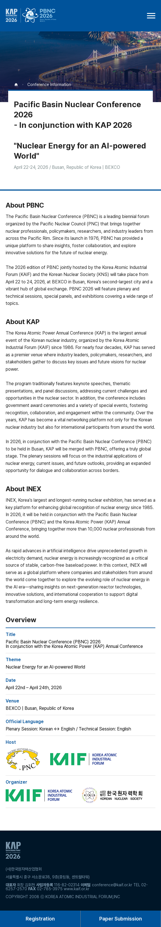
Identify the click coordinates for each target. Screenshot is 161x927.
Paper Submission (120, 919)
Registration (40, 919)
